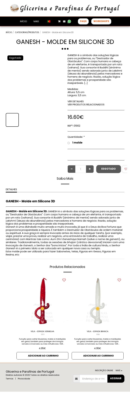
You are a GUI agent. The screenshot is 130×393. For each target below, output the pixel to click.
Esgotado (108, 168)
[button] (54, 21)
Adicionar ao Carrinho (43, 356)
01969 (98, 335)
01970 (43, 335)
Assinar (115, 379)
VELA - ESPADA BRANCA (97, 331)
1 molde (75, 142)
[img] (42, 301)
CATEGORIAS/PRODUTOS (27, 32)
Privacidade (24, 380)
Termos (9, 380)
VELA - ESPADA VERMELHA (42, 331)
